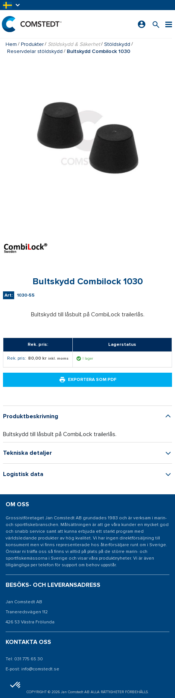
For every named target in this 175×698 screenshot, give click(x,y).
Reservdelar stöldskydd (35, 51)
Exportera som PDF (87, 379)
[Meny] (168, 24)
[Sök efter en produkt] (155, 24)
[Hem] (32, 24)
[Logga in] (141, 24)
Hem (11, 44)
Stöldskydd (117, 44)
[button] (12, 5)
